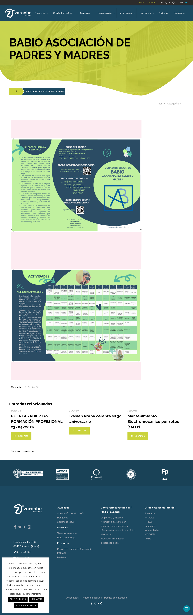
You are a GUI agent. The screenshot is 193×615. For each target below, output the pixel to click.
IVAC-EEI (149, 534)
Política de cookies (92, 597)
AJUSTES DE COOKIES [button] (26, 605)
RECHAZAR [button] (36, 599)
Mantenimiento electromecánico (118, 530)
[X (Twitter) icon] (166, 2)
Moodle (151, 2)
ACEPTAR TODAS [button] (18, 599)
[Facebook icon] (162, 2)
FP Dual (148, 522)
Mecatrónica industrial (112, 538)
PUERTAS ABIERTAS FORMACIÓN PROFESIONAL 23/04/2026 (36, 421)
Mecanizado (107, 534)
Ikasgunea (62, 517)
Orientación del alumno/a (70, 513)
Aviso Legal (72, 597)
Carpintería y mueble (112, 517)
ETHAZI (61, 553)
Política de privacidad (115, 597)
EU (186, 2)
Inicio (17, 91)
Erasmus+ (149, 513)
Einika (141, 2)
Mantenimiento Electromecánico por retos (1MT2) (153, 421)
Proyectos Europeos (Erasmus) (74, 549)
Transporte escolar (67, 533)
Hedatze (61, 557)
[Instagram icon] (173, 2)
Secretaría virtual (66, 522)
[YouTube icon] (169, 2)
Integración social (110, 543)
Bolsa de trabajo (66, 537)
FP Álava (149, 517)
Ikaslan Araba (151, 530)
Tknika (147, 538)
